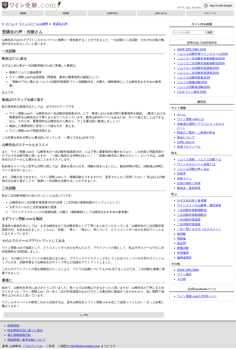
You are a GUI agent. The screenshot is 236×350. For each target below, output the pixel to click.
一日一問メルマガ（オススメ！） (199, 229)
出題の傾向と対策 (189, 183)
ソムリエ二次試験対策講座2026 (198, 72)
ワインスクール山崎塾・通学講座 (199, 205)
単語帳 (66, 13)
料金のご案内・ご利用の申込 (196, 132)
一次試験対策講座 (189, 219)
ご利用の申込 (112, 13)
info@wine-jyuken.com (85, 346)
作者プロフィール (189, 146)
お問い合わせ (161, 13)
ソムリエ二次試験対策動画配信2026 (201, 63)
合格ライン (184, 178)
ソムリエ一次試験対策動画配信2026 (201, 58)
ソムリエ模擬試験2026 (192, 82)
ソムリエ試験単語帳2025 (193, 87)
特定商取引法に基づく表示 (25, 330)
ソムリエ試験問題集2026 (193, 77)
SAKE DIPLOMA (188, 270)
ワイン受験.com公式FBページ (197, 296)
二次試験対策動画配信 (191, 214)
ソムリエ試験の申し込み (193, 169)
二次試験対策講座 (189, 224)
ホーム (10, 23)
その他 (181, 279)
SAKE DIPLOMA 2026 (191, 49)
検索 (209, 32)
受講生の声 (60, 23)
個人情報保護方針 (19, 335)
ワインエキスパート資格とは (196, 164)
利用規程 (13, 325)
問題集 (23, 13)
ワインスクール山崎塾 (33, 23)
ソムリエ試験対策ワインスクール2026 (202, 53)
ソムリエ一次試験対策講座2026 (198, 68)
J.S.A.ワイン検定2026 (191, 91)
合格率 (181, 173)
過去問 (181, 243)
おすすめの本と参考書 (191, 200)
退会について (186, 137)
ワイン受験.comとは (190, 119)
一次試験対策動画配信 (191, 210)
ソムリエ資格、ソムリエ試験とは (199, 159)
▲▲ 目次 (83, 315)
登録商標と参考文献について (26, 339)
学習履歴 (183, 252)
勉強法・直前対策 (189, 188)
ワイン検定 (184, 274)
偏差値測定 (184, 257)
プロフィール (210, 13)
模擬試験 (183, 248)
